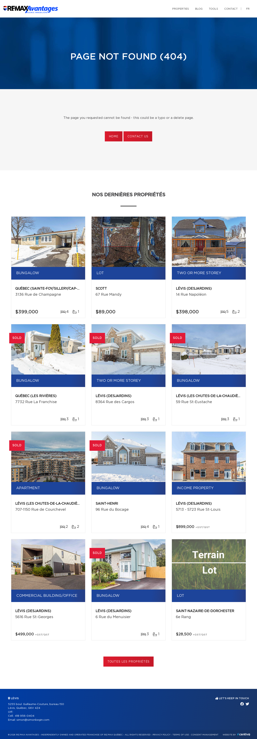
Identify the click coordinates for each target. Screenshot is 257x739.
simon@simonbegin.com (32, 720)
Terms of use (180, 735)
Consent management (204, 735)
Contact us (137, 136)
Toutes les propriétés (128, 661)
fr (248, 9)
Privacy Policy (161, 735)
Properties (180, 9)
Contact (231, 9)
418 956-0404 (24, 716)
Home (113, 136)
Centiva (243, 734)
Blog (199, 9)
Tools (213, 9)
